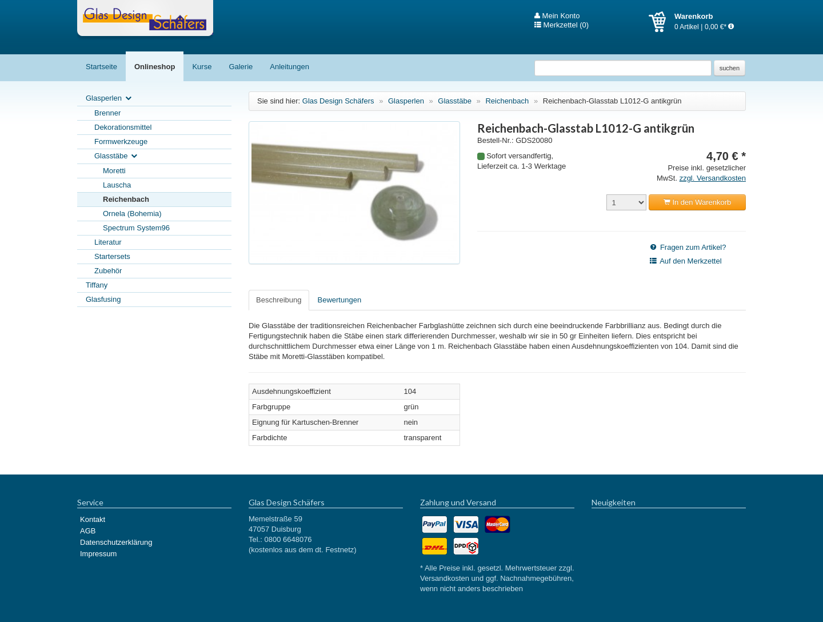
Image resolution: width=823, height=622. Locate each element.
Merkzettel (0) (561, 25)
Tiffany (96, 285)
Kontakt (92, 519)
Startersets (112, 256)
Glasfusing (103, 299)
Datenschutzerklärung (116, 542)
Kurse (201, 66)
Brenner (107, 113)
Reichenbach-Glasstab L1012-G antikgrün (612, 101)
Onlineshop (154, 66)
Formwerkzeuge (120, 141)
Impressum (98, 553)
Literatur (108, 242)
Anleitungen (289, 66)
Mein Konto (557, 16)
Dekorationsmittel (122, 127)
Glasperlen (109, 98)
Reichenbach (126, 199)
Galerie (241, 66)
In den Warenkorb (697, 202)
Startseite (101, 66)
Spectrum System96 (136, 228)
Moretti (114, 170)
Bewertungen (340, 300)
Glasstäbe (116, 156)
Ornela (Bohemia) (132, 213)
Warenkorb (661, 21)
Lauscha (117, 185)
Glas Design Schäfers (145, 20)
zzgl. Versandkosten (713, 178)
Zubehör (108, 270)
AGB (87, 531)
